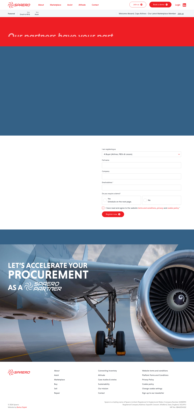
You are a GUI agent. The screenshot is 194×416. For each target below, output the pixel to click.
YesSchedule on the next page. (120, 200)
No (149, 200)
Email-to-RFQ (25, 13)
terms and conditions (147, 208)
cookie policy (173, 208)
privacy (160, 208)
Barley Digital (22, 407)
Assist (37, 13)
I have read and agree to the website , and (143, 208)
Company (105, 171)
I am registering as (109, 149)
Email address (107, 182)
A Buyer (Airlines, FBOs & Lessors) (118, 154)
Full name (105, 160)
